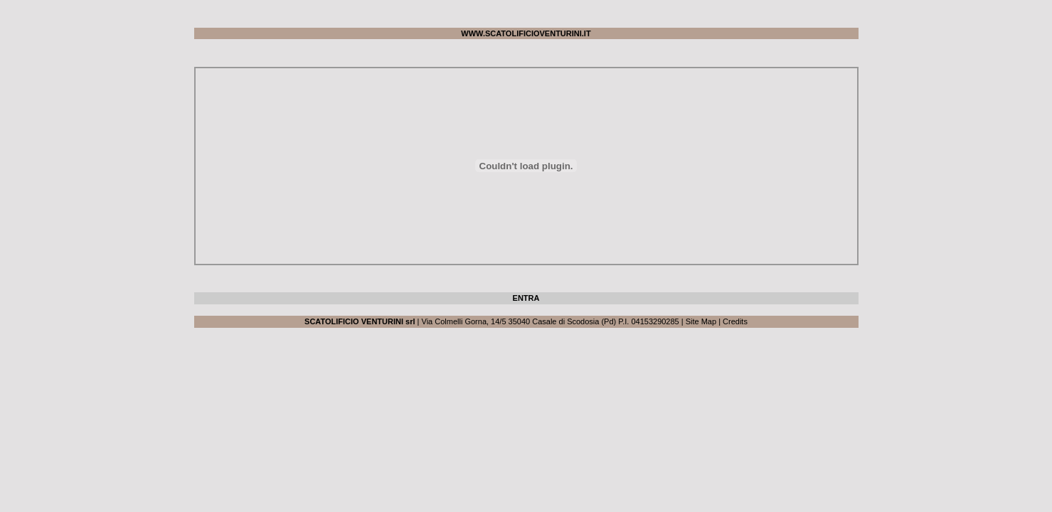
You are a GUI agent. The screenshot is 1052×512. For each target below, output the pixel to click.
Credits (735, 321)
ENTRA (526, 298)
